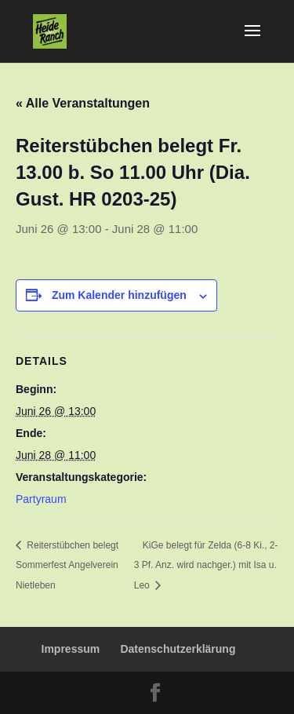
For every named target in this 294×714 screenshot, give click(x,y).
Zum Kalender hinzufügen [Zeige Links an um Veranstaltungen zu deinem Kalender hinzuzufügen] (119, 295)
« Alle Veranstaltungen (83, 103)
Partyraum (41, 499)
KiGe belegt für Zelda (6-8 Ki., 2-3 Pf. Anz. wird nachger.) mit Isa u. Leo (206, 565)
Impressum (71, 649)
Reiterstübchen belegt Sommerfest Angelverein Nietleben (67, 565)
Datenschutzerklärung (177, 649)
